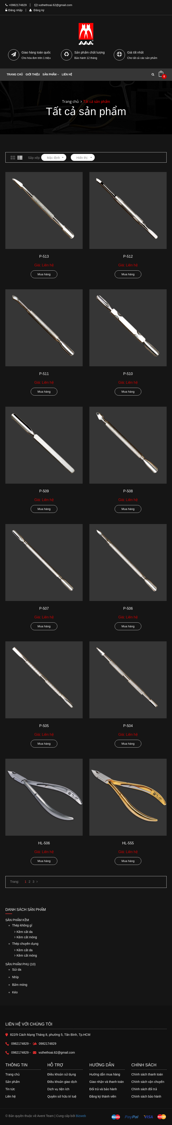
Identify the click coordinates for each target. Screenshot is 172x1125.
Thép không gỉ (22, 925)
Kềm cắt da (23, 932)
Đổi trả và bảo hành (103, 1089)
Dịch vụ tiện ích (58, 1089)
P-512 (128, 256)
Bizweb (81, 1116)
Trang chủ (15, 74)
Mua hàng (44, 274)
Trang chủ (12, 1074)
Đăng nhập (13, 10)
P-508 (128, 491)
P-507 (44, 608)
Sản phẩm (51, 74)
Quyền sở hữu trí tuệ (62, 1096)
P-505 (44, 726)
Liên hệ (67, 74)
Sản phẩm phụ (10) (20, 964)
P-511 (44, 374)
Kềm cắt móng (25, 937)
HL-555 (128, 843)
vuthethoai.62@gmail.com (53, 5)
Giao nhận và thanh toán (106, 1082)
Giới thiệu (33, 74)
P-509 (44, 491)
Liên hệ (10, 1096)
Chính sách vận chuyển (147, 1082)
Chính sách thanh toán (147, 1074)
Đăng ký (36, 10)
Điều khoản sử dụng (61, 1074)
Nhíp (45, 979)
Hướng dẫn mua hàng (104, 1074)
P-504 (128, 726)
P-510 (128, 374)
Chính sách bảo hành (146, 1096)
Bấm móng (45, 987)
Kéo (45, 994)
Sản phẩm (12, 1082)
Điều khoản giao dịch (62, 1082)
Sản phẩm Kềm (17, 920)
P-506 (128, 608)
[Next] (37, 881)
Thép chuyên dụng (25, 943)
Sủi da (45, 972)
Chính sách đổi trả (144, 1089)
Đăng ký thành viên (102, 1096)
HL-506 (44, 843)
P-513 (44, 256)
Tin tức (10, 1089)
